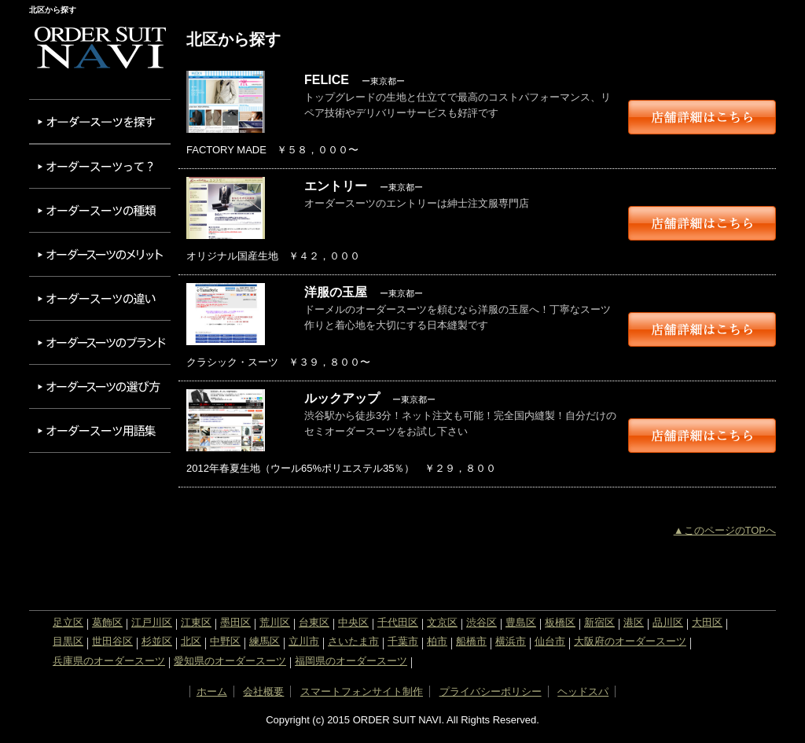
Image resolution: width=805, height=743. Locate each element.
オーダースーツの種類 (100, 210)
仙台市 (550, 641)
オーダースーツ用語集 (100, 430)
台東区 (314, 622)
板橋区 (560, 622)
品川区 (667, 622)
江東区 (196, 622)
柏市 (437, 641)
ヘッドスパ (582, 691)
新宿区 (599, 622)
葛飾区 (107, 622)
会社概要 (263, 691)
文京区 (442, 622)
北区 (191, 641)
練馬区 (264, 641)
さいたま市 (353, 641)
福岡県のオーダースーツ (351, 661)
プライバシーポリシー (490, 691)
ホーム (212, 691)
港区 (633, 622)
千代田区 (397, 622)
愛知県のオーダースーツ (230, 661)
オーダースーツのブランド (100, 342)
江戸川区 (151, 622)
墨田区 (235, 622)
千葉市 (403, 641)
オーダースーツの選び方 (100, 386)
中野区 (225, 641)
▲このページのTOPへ (725, 530)
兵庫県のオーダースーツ (109, 661)
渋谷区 (481, 622)
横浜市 (510, 641)
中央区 (353, 622)
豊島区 (520, 622)
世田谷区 (112, 641)
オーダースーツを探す (100, 121)
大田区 (707, 622)
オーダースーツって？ (100, 166)
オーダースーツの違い (100, 298)
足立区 (68, 622)
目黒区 (68, 641)
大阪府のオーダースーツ (630, 641)
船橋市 (471, 641)
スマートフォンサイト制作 (361, 691)
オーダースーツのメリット (100, 254)
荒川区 (274, 622)
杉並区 (157, 641)
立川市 (304, 641)
